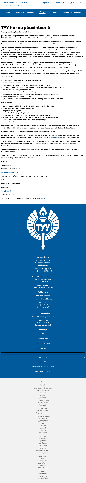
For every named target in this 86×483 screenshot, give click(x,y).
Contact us (43, 357)
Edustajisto (43, 470)
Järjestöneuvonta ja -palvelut (43, 412)
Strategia (43, 440)
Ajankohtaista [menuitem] (67, 13)
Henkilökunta (43, 473)
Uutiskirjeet (43, 465)
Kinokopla (43, 428)
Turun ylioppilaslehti (43, 400)
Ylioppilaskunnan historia (43, 450)
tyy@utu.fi (47, 269)
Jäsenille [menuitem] (18, 13)
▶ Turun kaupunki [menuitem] (22, 3)
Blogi (43, 462)
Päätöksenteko (43, 438)
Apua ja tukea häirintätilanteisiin (43, 388)
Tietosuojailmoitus (43, 348)
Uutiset (43, 458)
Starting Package (43, 402)
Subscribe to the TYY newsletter (43, 367)
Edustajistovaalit (43, 422)
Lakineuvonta (43, 339)
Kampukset (43, 442)
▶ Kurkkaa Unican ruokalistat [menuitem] (12, 6)
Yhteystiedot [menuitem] (79, 13)
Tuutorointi (43, 425)
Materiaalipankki (43, 454)
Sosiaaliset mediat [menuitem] (45, 3)
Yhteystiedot (43, 468)
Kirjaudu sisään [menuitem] (71, 3)
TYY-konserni (43, 445)
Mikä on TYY (43, 437)
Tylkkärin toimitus (43, 475)
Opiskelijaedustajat (43, 420)
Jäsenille (43, 385)
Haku (83, 3)
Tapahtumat (43, 430)
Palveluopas (43, 405)
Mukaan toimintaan (43, 416)
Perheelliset (43, 397)
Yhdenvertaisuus (43, 452)
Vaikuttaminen (43, 443)
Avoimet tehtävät (43, 463)
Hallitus (43, 471)
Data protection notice (43, 372)
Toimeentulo (43, 394)
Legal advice (43, 362)
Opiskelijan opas (43, 404)
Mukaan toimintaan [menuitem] (43, 12)
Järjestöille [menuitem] (31, 13)
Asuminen (43, 395)
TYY (43, 435)
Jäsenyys (43, 387)
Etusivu (41, 19)
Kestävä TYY (43, 448)
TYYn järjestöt (43, 418)
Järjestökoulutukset (43, 414)
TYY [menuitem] (54, 13)
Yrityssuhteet (43, 447)
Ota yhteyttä (43, 334)
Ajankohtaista (43, 456)
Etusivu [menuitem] (7, 13)
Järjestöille (43, 408)
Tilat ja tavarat (43, 399)
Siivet (43, 423)
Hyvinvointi (43, 392)
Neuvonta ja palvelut (43, 390)
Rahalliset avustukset (43, 410)
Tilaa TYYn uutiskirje (43, 344)
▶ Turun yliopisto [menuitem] (8, 3)
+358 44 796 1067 (46, 271)
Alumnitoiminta (43, 432)
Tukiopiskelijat (43, 427)
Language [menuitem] (59, 3)
